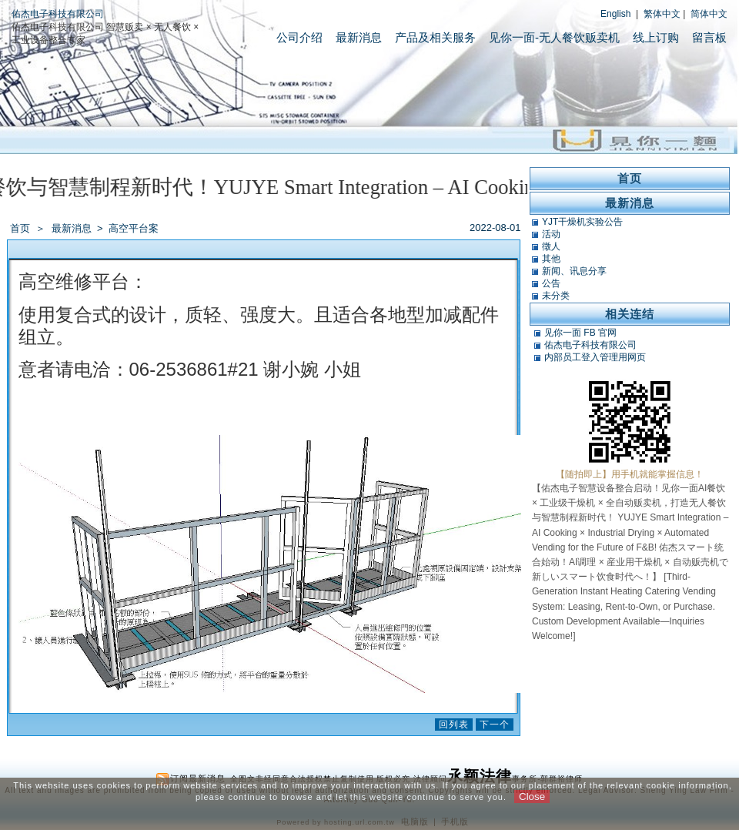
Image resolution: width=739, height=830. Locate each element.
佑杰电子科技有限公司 (58, 13)
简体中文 (709, 13)
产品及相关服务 (435, 37)
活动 (551, 234)
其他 (551, 258)
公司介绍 (299, 37)
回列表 (454, 724)
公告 (551, 283)
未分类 (556, 295)
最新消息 (359, 37)
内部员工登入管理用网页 (595, 357)
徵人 (551, 246)
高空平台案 (134, 228)
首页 (20, 228)
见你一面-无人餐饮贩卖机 (554, 37)
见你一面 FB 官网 (580, 332)
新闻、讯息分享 (574, 271)
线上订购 (656, 37)
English (615, 13)
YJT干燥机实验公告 (582, 221)
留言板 (709, 37)
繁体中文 (662, 13)
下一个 (495, 724)
